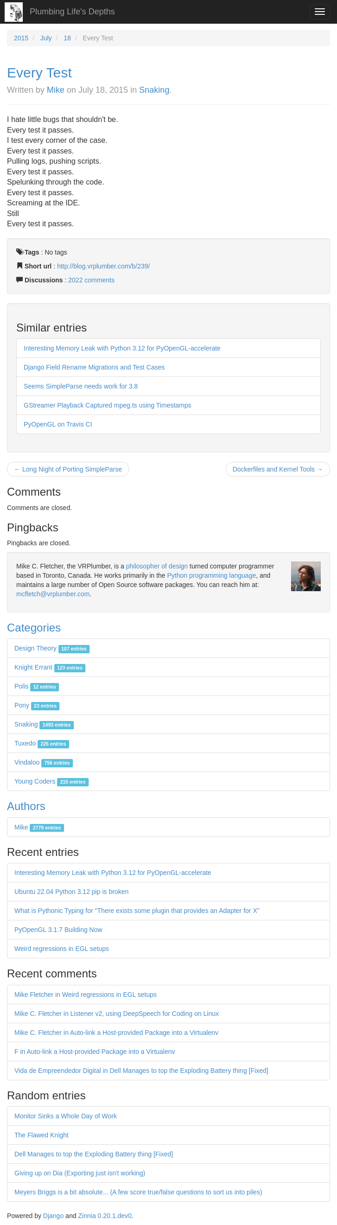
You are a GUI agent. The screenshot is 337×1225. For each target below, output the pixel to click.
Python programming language (211, 575)
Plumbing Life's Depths (72, 11)
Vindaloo (43, 762)
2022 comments (91, 280)
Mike (56, 90)
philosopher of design (157, 566)
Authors (26, 806)
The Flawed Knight (41, 1135)
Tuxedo (41, 743)
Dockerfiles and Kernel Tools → (278, 469)
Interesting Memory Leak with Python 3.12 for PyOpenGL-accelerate (122, 348)
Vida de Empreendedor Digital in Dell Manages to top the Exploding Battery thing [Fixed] (141, 1070)
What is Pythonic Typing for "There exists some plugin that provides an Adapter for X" (136, 910)
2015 (21, 38)
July (46, 38)
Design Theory (52, 648)
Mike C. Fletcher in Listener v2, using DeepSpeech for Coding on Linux (116, 1013)
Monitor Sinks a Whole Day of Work (65, 1116)
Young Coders (51, 781)
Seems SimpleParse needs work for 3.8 (81, 386)
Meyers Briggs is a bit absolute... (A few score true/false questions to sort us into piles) (138, 1192)
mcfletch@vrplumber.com (53, 594)
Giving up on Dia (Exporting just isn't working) (79, 1173)
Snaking (154, 90)
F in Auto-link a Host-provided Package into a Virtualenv (94, 1051)
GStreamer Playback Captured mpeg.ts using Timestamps (107, 405)
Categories (34, 627)
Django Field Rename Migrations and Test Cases (94, 367)
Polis (36, 686)
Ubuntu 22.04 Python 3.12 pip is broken (71, 891)
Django (53, 1215)
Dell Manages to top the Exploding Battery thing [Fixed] (93, 1154)
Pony (36, 705)
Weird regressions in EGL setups (61, 948)
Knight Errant (49, 667)
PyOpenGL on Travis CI (58, 424)
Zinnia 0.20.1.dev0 (104, 1215)
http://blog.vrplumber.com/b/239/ (103, 266)
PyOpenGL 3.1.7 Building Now (58, 929)
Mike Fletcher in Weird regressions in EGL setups (85, 994)
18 (67, 38)
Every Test (39, 72)
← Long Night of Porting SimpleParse (68, 469)
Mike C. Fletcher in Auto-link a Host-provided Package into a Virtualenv (116, 1032)
